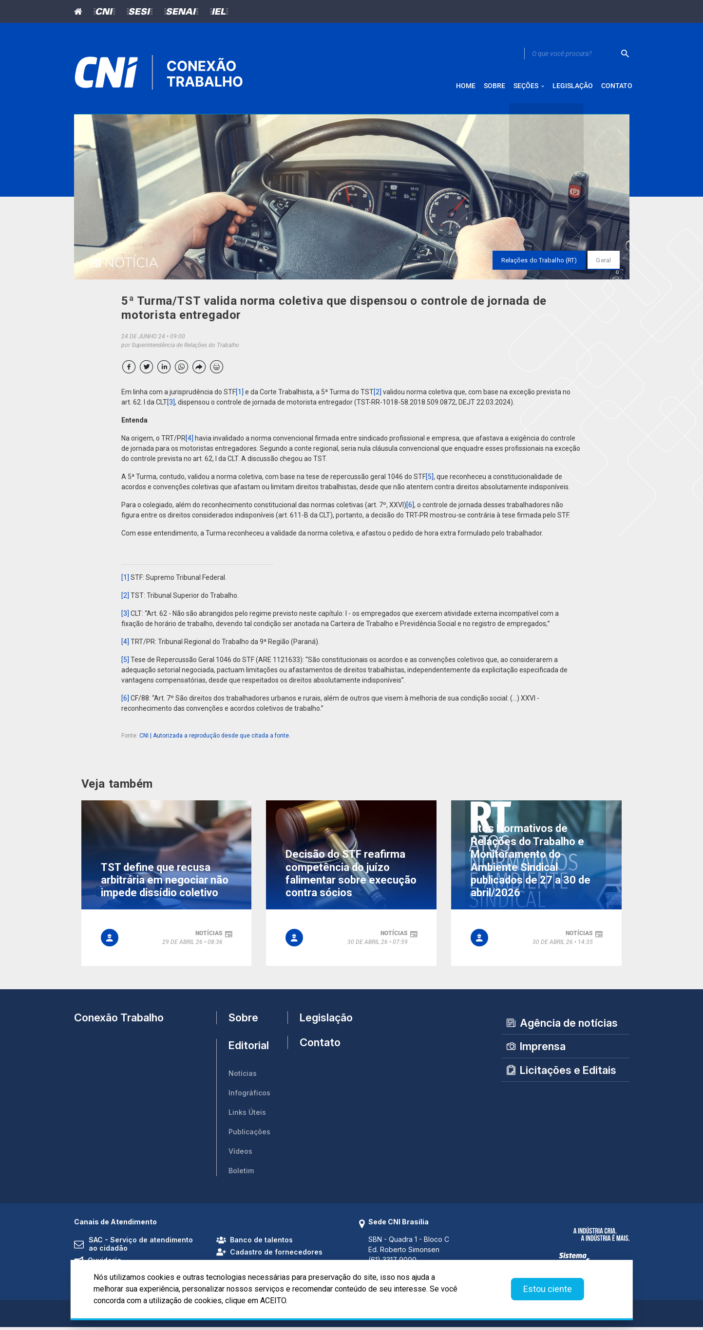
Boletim (241, 1174)
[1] (240, 395)
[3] (171, 405)
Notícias (242, 1076)
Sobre (243, 1021)
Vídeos (240, 1154)
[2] (377, 395)
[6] (410, 508)
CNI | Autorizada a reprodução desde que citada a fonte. (214, 739)
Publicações (249, 1135)
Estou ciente (547, 1289)
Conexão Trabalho (119, 1020)
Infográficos (249, 1096)
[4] (189, 441)
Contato (320, 1049)
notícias (209, 936)
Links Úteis (247, 1115)
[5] (430, 480)
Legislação (322, 1020)
